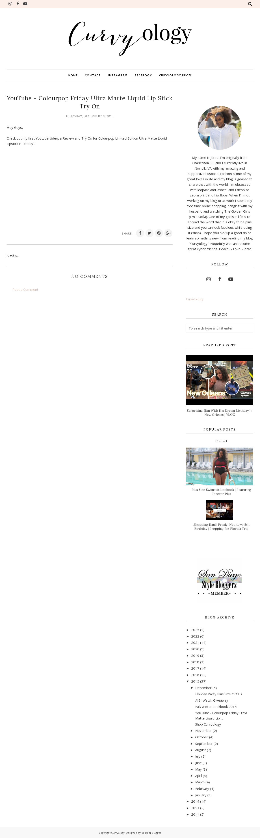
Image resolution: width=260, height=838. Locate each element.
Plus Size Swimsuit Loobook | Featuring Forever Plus (221, 492)
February (202, 788)
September (204, 743)
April (198, 775)
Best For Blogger (151, 832)
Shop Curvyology (208, 724)
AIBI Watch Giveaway (211, 700)
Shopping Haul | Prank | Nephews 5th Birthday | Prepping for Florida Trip (221, 527)
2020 (195, 649)
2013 (195, 808)
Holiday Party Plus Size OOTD (218, 694)
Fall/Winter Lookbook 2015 (216, 706)
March (200, 782)
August (200, 750)
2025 (195, 629)
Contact (221, 441)
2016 (195, 674)
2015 (195, 681)
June (198, 762)
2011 (195, 814)
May (198, 769)
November (203, 730)
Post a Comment (25, 289)
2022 (195, 636)
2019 (195, 655)
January (200, 795)
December (203, 687)
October (201, 737)
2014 (195, 801)
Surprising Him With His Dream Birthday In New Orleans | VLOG (219, 413)
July (197, 756)
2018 (195, 662)
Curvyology (194, 299)
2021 (195, 642)
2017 (195, 668)
